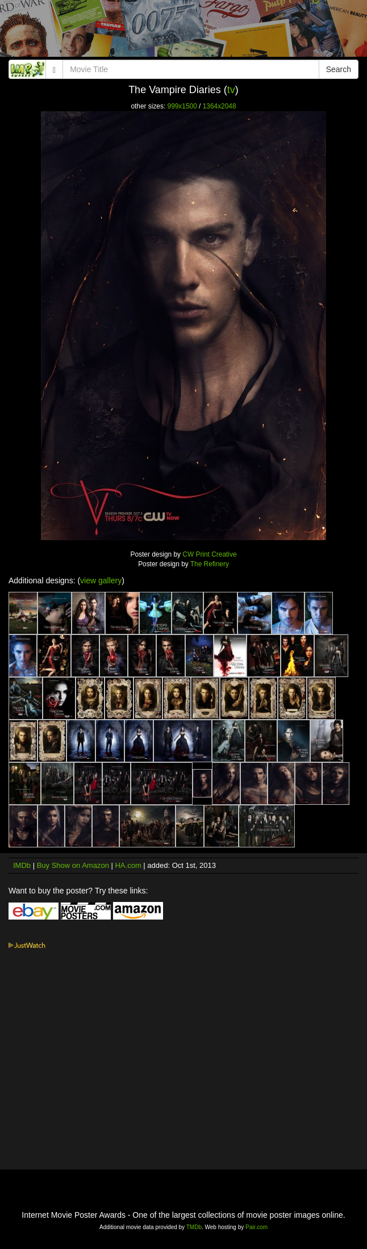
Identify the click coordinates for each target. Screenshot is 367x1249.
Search (338, 69)
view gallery (101, 580)
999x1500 (182, 106)
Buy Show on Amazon (73, 865)
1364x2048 (219, 106)
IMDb (22, 865)
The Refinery (209, 564)
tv (231, 89)
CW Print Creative (209, 554)
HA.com (128, 865)
